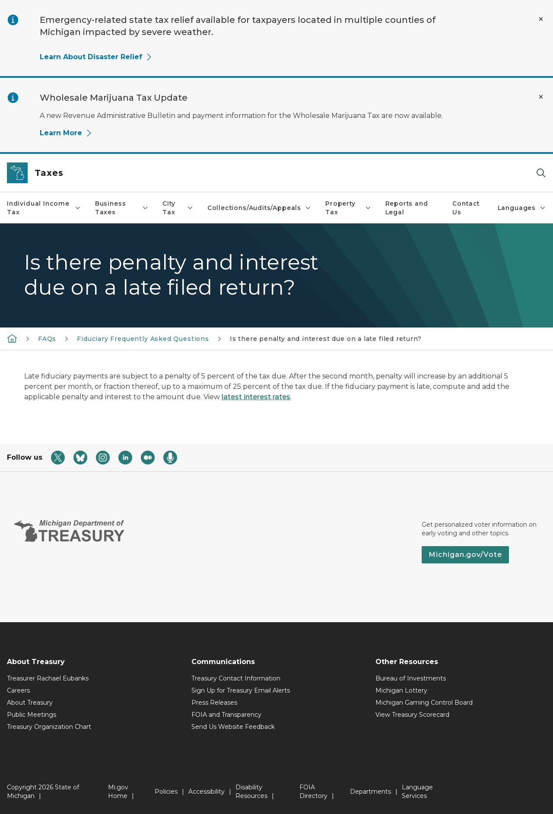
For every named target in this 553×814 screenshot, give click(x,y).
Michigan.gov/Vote (465, 554)
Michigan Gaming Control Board (424, 702)
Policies (166, 791)
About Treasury (30, 702)
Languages (522, 208)
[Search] (541, 173)
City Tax (178, 208)
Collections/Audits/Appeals (259, 208)
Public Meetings (31, 715)
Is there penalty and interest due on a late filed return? (326, 339)
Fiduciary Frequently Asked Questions (143, 339)
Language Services (417, 791)
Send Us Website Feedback (233, 727)
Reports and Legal (406, 208)
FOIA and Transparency (226, 715)
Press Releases (214, 702)
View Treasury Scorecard (412, 715)
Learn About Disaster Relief (96, 57)
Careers (18, 690)
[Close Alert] (541, 19)
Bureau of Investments (410, 678)
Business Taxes (122, 208)
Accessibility (206, 791)
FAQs (47, 339)
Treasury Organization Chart (49, 727)
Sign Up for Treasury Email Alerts (240, 690)
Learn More (66, 133)
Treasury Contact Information (235, 678)
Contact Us (466, 208)
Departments (370, 791)
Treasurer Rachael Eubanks (48, 678)
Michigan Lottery (401, 690)
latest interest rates (256, 397)
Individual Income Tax (44, 208)
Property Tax (348, 208)
